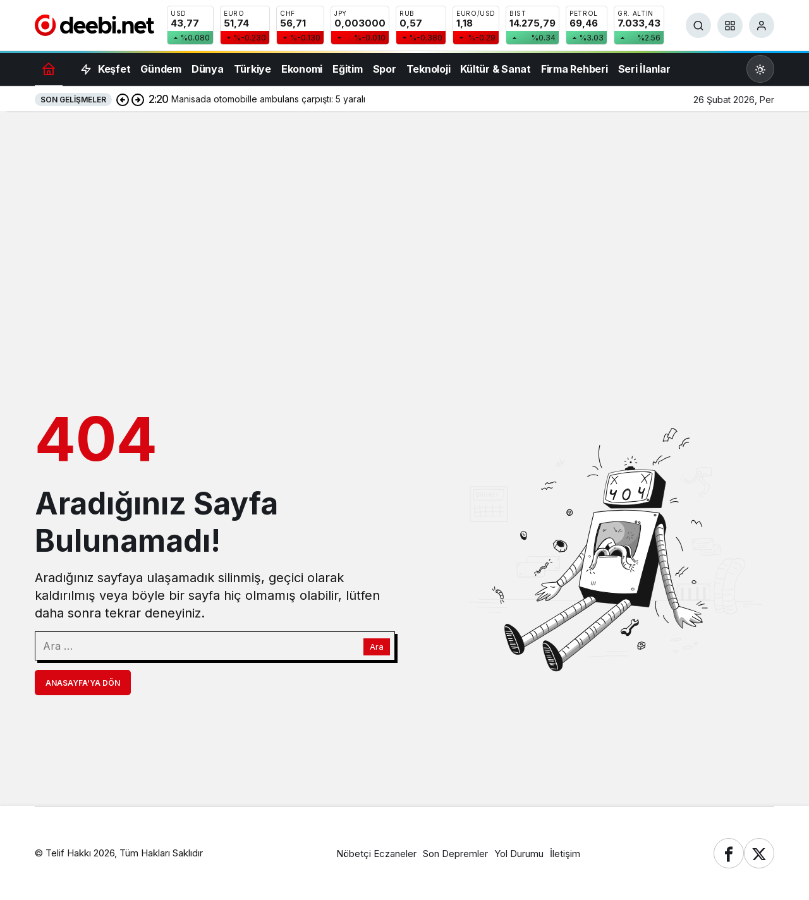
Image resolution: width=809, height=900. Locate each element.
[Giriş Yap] (761, 25)
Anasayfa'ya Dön (83, 683)
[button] (730, 25)
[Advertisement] (404, 212)
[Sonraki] (137, 99)
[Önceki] (122, 99)
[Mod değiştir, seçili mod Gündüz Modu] (760, 69)
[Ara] (698, 25)
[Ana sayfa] (48, 69)
